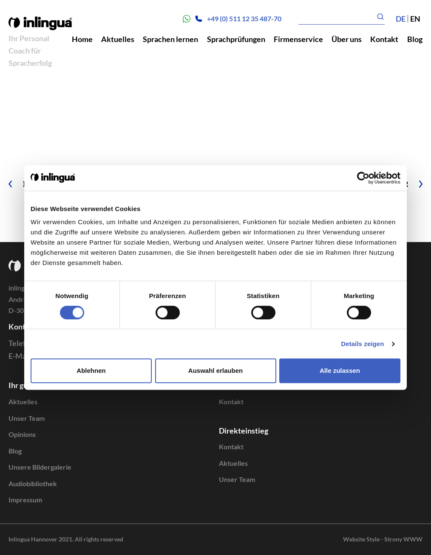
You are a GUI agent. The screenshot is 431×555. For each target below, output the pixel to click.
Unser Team (27, 418)
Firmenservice (298, 39)
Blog (414, 39)
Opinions (22, 434)
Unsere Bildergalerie (40, 467)
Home (82, 39)
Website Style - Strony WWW (382, 539)
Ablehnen (91, 370)
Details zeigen (362, 343)
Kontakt (384, 39)
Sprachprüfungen (236, 39)
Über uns (347, 39)
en (415, 18)
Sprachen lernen (170, 39)
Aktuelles (117, 39)
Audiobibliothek (33, 483)
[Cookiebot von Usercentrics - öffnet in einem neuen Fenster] (363, 178)
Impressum (25, 500)
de (400, 18)
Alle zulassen (340, 370)
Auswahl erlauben (215, 370)
